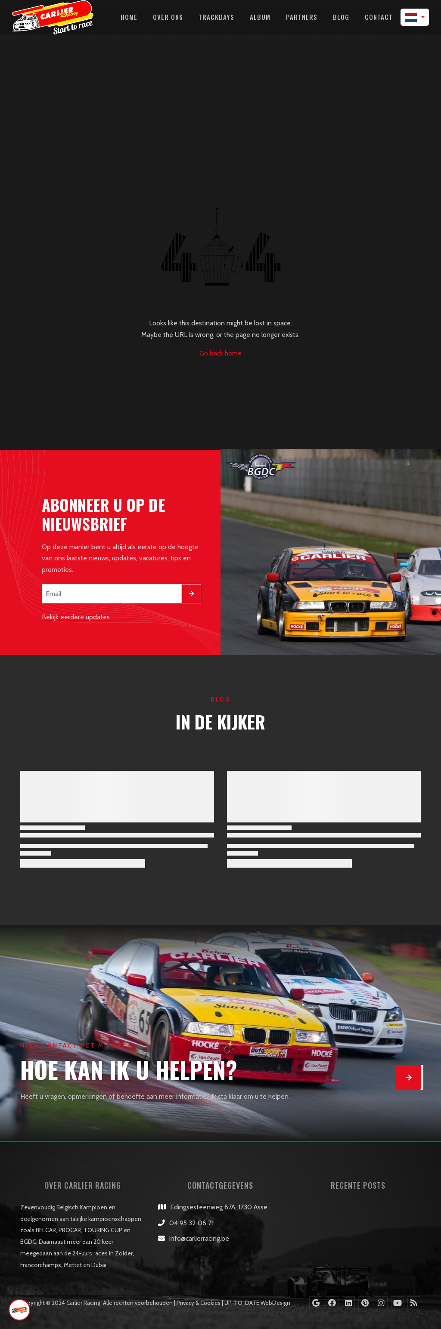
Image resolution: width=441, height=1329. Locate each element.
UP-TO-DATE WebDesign (257, 1302)
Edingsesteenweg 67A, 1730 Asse (218, 1207)
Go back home (220, 353)
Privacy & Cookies (198, 1302)
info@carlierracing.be (199, 1238)
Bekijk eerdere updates (76, 617)
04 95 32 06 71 (191, 1223)
